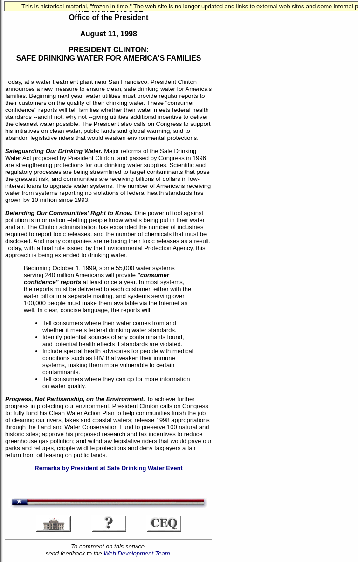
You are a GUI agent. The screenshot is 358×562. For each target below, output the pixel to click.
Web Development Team (136, 553)
